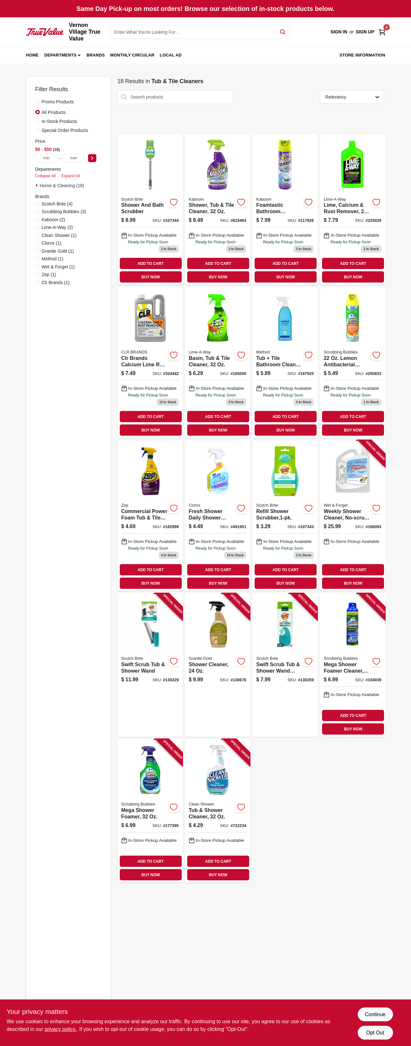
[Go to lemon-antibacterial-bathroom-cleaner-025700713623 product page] (352, 362)
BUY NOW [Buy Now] (150, 277)
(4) (57, 203)
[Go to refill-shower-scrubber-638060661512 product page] (285, 515)
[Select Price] (92, 158)
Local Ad (171, 55)
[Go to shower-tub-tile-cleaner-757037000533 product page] (217, 209)
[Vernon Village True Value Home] (45, 32)
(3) (64, 211)
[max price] (73, 158)
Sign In (338, 31)
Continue (375, 1014)
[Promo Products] (37, 101)
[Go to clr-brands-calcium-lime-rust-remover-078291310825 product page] (150, 362)
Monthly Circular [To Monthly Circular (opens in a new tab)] (132, 55)
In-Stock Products (59, 121)
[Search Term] (199, 32)
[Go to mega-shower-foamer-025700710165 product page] (150, 811)
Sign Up (365, 31)
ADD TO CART (150, 263)
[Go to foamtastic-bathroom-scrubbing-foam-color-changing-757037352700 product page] (285, 209)
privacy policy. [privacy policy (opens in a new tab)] (60, 1029)
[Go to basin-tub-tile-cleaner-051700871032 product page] (217, 362)
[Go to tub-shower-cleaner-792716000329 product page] (217, 811)
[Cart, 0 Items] (382, 32)
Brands (96, 55)
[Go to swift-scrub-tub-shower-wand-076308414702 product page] (150, 665)
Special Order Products (65, 130)
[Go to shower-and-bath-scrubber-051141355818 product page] (150, 209)
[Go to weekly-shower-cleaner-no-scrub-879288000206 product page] (352, 515)
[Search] (283, 31)
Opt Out (375, 1032)
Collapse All (45, 176)
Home (32, 55)
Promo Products (58, 101)
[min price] (46, 158)
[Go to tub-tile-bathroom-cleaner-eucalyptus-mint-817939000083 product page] (285, 362)
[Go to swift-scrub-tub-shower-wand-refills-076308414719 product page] (285, 665)
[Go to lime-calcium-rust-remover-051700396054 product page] (352, 209)
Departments (60, 55)
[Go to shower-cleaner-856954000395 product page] (217, 665)
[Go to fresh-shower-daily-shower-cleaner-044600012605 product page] (217, 515)
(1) (59, 235)
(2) (53, 219)
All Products (54, 112)
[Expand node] (37, 185)
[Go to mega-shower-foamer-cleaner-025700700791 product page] (352, 665)
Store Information (362, 55)
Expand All (70, 176)
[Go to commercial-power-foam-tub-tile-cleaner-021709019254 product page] (150, 515)
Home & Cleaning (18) (62, 185)
